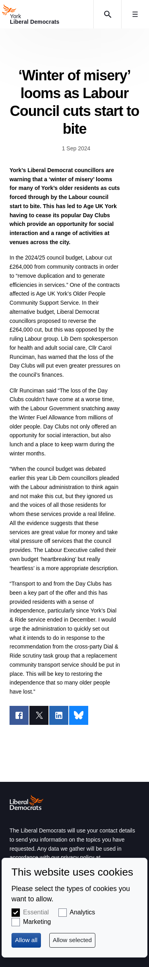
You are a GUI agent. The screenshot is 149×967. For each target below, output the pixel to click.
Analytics (82, 912)
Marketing (37, 921)
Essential (36, 912)
